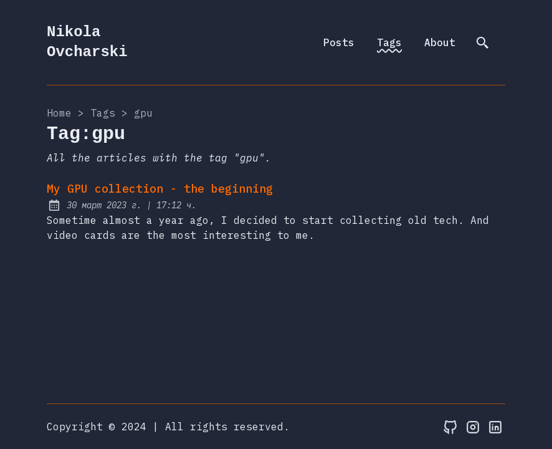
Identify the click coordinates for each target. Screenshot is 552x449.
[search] (483, 42)
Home (59, 113)
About (439, 42)
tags (102, 113)
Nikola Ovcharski (87, 42)
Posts (339, 42)
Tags (389, 42)
